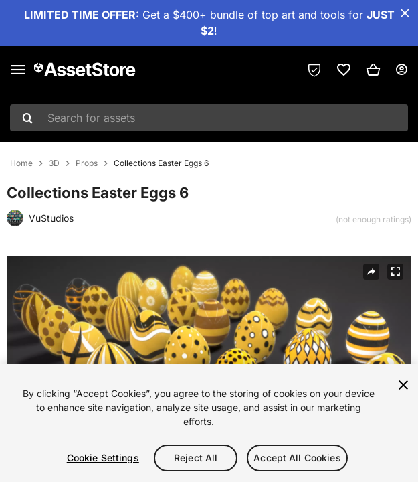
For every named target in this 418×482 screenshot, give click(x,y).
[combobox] (209, 117)
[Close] (403, 385)
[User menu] (401, 69)
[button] (373, 70)
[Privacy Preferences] (314, 70)
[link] (344, 70)
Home (21, 163)
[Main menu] (18, 69)
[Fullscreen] (395, 272)
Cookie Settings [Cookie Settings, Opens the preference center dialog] (103, 457)
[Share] (371, 272)
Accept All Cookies (297, 457)
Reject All (195, 457)
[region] (209, 423)
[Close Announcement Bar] (404, 13)
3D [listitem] (54, 163)
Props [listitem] (87, 163)
